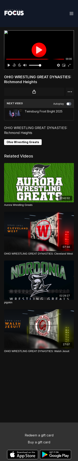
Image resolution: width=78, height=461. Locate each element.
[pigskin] (39, 302)
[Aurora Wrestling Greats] (39, 205)
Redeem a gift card (39, 435)
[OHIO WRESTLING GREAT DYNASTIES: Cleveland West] (39, 254)
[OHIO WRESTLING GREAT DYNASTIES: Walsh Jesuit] (39, 351)
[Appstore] (22, 454)
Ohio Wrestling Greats (23, 142)
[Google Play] (55, 454)
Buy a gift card (39, 442)
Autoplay (62, 103)
